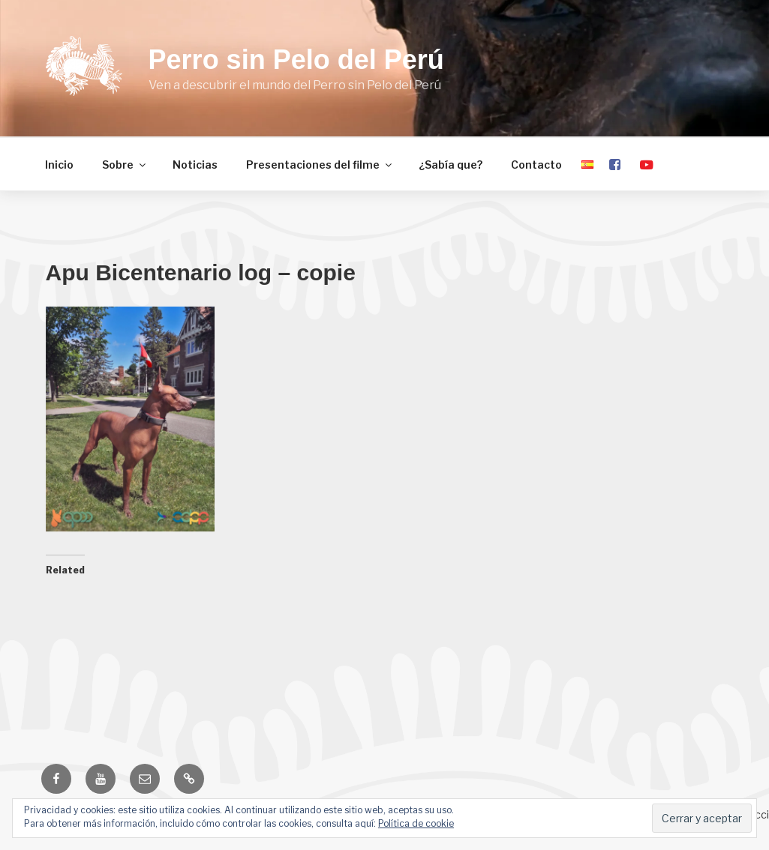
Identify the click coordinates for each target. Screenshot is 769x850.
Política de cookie (416, 823)
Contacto (536, 164)
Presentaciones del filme (320, 164)
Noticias (195, 164)
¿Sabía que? (450, 164)
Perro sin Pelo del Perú (296, 59)
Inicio (59, 164)
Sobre (125, 164)
